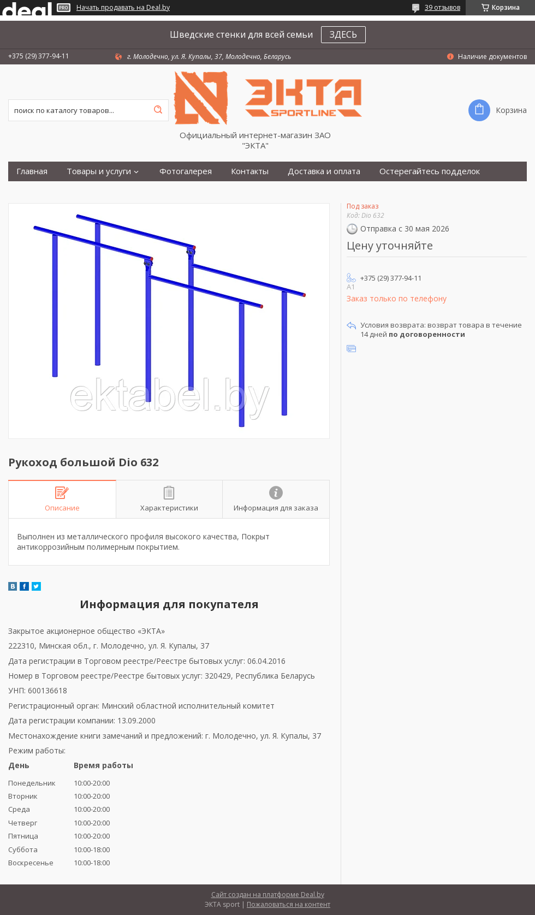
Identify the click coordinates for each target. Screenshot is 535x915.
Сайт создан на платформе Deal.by (267, 894)
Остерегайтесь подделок (429, 171)
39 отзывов (442, 7)
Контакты (250, 171)
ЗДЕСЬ (343, 34)
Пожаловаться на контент (288, 904)
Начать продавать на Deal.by (123, 7)
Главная (31, 171)
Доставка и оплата (324, 171)
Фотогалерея (185, 171)
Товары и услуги (99, 171)
